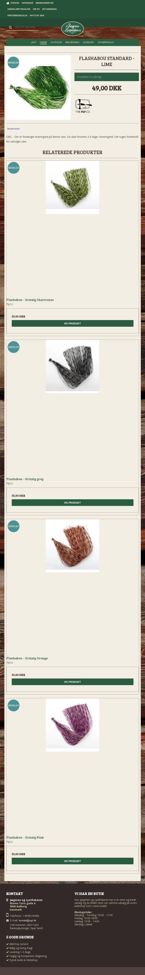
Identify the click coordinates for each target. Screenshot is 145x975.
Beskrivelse (13, 128)
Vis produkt (72, 323)
